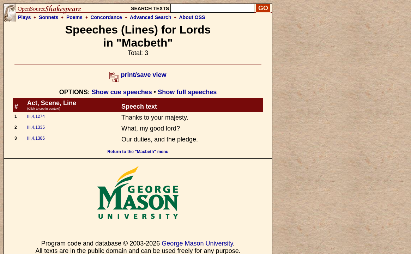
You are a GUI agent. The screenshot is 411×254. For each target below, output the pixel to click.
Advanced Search (150, 17)
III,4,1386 (36, 138)
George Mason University (197, 243)
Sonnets (48, 17)
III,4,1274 (36, 116)
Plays (24, 17)
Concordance (106, 17)
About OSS (192, 17)
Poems (74, 17)
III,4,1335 (36, 127)
